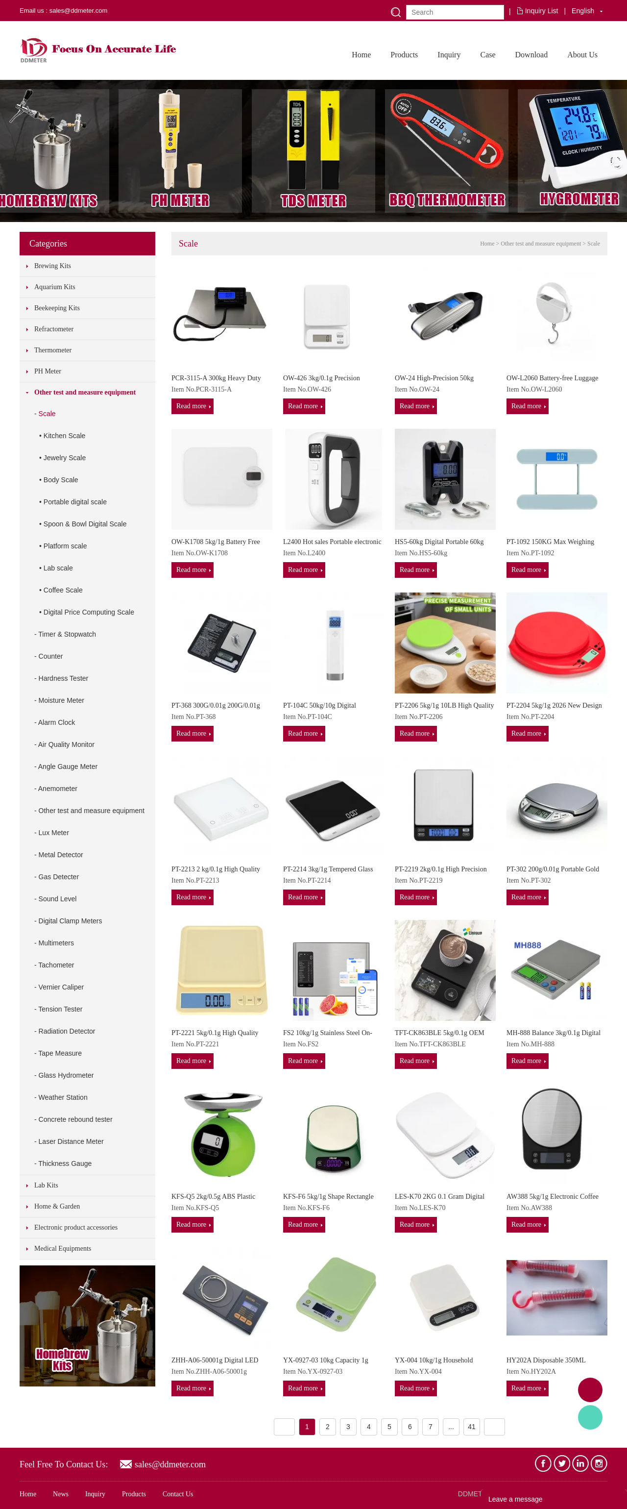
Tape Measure (60, 1053)
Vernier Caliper (61, 987)
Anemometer (57, 788)
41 (472, 1427)
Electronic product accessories (76, 1227)
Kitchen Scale (65, 436)
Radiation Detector (67, 1031)
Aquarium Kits (54, 287)
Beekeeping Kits (57, 308)
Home (361, 54)
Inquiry (448, 54)
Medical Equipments (62, 1248)
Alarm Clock (56, 722)
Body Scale (61, 480)
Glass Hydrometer (66, 1075)
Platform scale (65, 546)
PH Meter (47, 371)
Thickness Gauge (65, 1163)
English (583, 11)
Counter (51, 656)
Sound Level (58, 899)
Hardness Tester (64, 678)
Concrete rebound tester (76, 1119)
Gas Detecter (59, 877)
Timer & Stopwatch (67, 634)
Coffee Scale (63, 590)
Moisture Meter (61, 700)
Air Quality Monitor (66, 744)
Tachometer (56, 965)
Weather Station (63, 1097)
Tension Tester (60, 1009)
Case (487, 54)
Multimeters (56, 943)
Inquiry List (541, 11)
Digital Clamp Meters (70, 921)
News (61, 1494)
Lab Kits (46, 1185)
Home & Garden (57, 1206)
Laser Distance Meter (71, 1141)
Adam (590, 1390)
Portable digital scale (75, 502)
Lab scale (58, 568)
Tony (590, 1417)
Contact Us (178, 1494)
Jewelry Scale (65, 458)
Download (531, 54)
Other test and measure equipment (85, 392)
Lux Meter (54, 833)
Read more (191, 406)
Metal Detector (61, 855)
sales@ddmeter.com (170, 1464)
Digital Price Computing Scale (89, 612)
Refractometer (53, 329)
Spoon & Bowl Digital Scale (85, 524)
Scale (47, 414)
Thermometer (53, 350)
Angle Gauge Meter (67, 766)
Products (404, 54)
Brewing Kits (52, 266)
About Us (582, 54)
